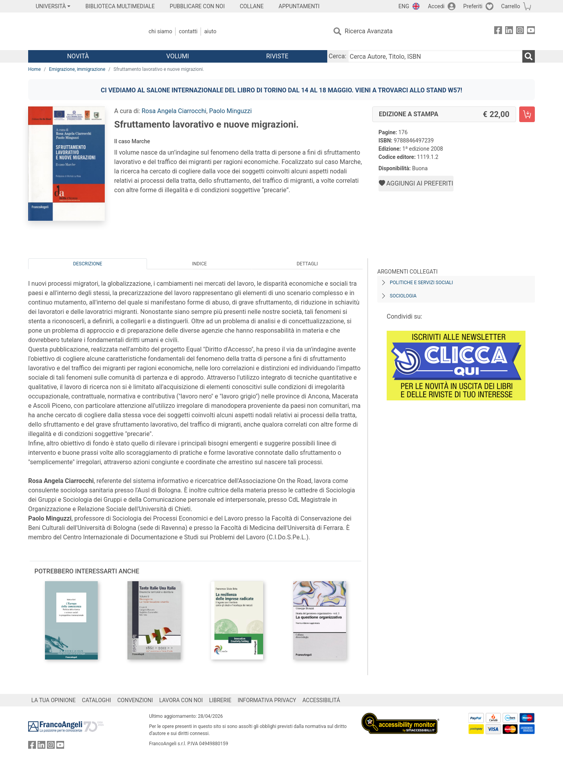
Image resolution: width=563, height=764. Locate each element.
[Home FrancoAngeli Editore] (80, 31)
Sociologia (403, 296)
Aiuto (210, 31)
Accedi (436, 6)
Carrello (510, 6)
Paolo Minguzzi (230, 111)
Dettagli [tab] (307, 264)
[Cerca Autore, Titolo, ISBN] (435, 56)
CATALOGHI (96, 700)
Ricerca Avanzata (369, 31)
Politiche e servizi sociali (421, 282)
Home (34, 69)
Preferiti (472, 6)
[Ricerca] (528, 56)
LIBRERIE (220, 700)
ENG (403, 6)
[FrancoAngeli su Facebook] (498, 31)
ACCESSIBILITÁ (321, 700)
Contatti (188, 31)
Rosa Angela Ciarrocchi (174, 111)
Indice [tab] (199, 264)
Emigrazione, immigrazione (77, 69)
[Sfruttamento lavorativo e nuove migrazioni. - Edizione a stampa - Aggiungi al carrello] (527, 114)
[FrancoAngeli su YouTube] (531, 31)
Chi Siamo (160, 31)
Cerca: (337, 56)
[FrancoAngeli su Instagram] (520, 31)
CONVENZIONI (135, 700)
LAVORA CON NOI (181, 700)
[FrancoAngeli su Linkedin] (509, 31)
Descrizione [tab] (87, 264)
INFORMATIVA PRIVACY (267, 700)
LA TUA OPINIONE (53, 700)
